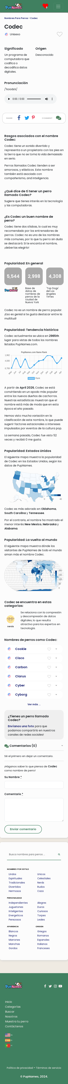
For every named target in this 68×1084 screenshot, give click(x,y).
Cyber (20, 685)
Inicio (8, 1002)
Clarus (20, 676)
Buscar (9, 1012)
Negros (13, 935)
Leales (41, 919)
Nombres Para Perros (16, 18)
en (9, 1034)
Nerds (40, 882)
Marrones (14, 940)
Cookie (20, 649)
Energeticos (16, 915)
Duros (40, 907)
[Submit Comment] (23, 829)
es (8, 1040)
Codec (34, 18)
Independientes (18, 903)
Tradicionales (17, 882)
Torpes (41, 915)
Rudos (41, 887)
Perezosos (15, 919)
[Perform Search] (59, 854)
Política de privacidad (20, 1068)
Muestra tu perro (16, 1021)
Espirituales (15, 878)
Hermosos (15, 891)
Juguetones (16, 907)
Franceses (43, 948)
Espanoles (43, 940)
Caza (40, 891)
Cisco (19, 658)
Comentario (13, 794)
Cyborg (21, 694)
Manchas (14, 944)
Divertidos (15, 887)
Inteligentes (16, 911)
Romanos (43, 935)
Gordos (13, 948)
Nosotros (11, 1017)
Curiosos (42, 911)
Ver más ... (34, 704)
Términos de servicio (48, 1068)
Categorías (13, 1007)
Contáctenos (14, 1026)
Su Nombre (13, 777)
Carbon (21, 667)
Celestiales (44, 878)
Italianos (42, 944)
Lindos (12, 874)
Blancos (13, 931)
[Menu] (58, 6)
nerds (10, 621)
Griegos (42, 931)
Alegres (41, 903)
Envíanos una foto (21, 726)
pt (8, 1045)
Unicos (41, 874)
